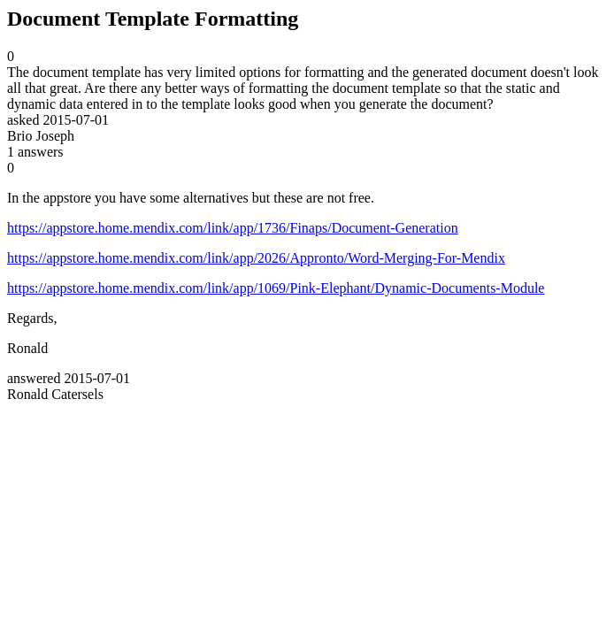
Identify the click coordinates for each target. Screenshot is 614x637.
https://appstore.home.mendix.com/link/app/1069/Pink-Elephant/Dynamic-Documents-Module (275, 287)
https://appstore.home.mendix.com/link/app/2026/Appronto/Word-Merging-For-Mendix (256, 257)
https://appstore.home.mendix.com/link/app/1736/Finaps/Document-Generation (232, 227)
